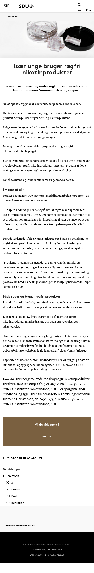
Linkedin (13, 489)
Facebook (11, 476)
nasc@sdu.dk (76, 384)
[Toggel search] (79, 6)
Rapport (47, 436)
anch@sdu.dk (74, 399)
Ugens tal (12, 16)
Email (11, 496)
